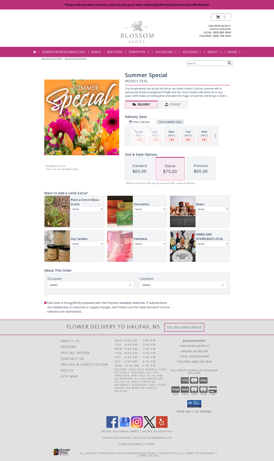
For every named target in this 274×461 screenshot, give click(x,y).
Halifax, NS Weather (117, 437)
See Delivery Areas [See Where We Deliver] (184, 327)
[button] (221, 17)
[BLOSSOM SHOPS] (137, 30)
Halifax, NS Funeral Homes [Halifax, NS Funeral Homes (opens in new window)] (120, 431)
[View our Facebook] (112, 426)
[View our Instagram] (137, 426)
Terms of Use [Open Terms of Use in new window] (148, 455)
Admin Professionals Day (63, 52)
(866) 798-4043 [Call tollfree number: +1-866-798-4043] (222, 36)
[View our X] (149, 426)
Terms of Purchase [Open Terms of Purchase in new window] (200, 453)
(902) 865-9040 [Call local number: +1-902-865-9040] (222, 32)
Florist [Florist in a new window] (150, 444)
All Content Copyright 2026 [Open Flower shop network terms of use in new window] (100, 453)
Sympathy (139, 52)
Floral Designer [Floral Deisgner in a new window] (131, 444)
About (215, 52)
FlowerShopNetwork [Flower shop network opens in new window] (139, 453)
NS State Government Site (152, 437)
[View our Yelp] (162, 426)
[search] (229, 63)
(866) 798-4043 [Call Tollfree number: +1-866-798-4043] (202, 361)
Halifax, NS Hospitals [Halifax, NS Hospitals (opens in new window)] (157, 431)
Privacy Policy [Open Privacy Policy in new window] (170, 453)
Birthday (115, 52)
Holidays (192, 52)
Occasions (166, 52)
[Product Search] (206, 63)
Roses (96, 52)
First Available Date (170, 122)
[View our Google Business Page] (124, 426)
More (234, 52)
